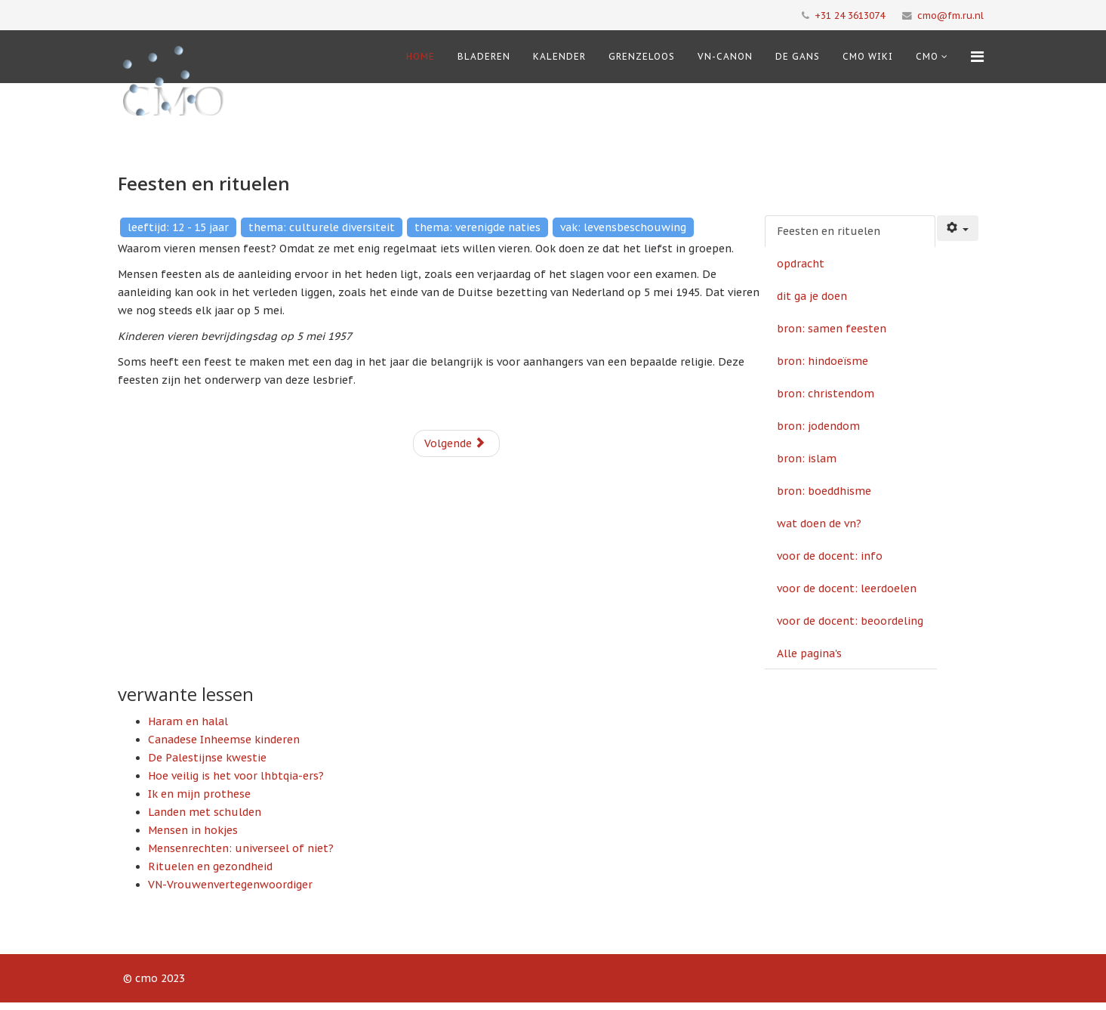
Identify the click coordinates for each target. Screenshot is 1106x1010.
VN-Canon (725, 56)
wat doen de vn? (819, 523)
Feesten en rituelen (828, 231)
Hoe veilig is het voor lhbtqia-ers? (236, 776)
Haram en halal (188, 721)
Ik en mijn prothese (199, 794)
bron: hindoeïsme (822, 361)
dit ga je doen (812, 296)
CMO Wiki (868, 56)
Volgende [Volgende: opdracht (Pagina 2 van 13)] (454, 443)
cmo (927, 56)
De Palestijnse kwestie (207, 757)
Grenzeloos (641, 56)
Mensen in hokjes (193, 830)
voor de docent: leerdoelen (847, 588)
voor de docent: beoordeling (850, 621)
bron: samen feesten (831, 328)
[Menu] (977, 56)
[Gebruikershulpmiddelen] (958, 228)
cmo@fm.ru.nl (950, 15)
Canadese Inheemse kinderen (224, 739)
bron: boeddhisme (824, 491)
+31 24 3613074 (850, 15)
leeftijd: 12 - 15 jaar (178, 227)
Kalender (559, 56)
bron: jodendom (818, 426)
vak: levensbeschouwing (623, 227)
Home (420, 56)
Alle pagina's (809, 653)
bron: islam (806, 458)
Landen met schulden (204, 812)
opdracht (800, 263)
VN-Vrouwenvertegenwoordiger (230, 884)
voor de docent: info (830, 556)
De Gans (797, 56)
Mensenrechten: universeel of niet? (241, 848)
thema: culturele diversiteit (321, 227)
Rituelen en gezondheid (210, 866)
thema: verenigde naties (477, 227)
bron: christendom (825, 393)
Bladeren (483, 56)
